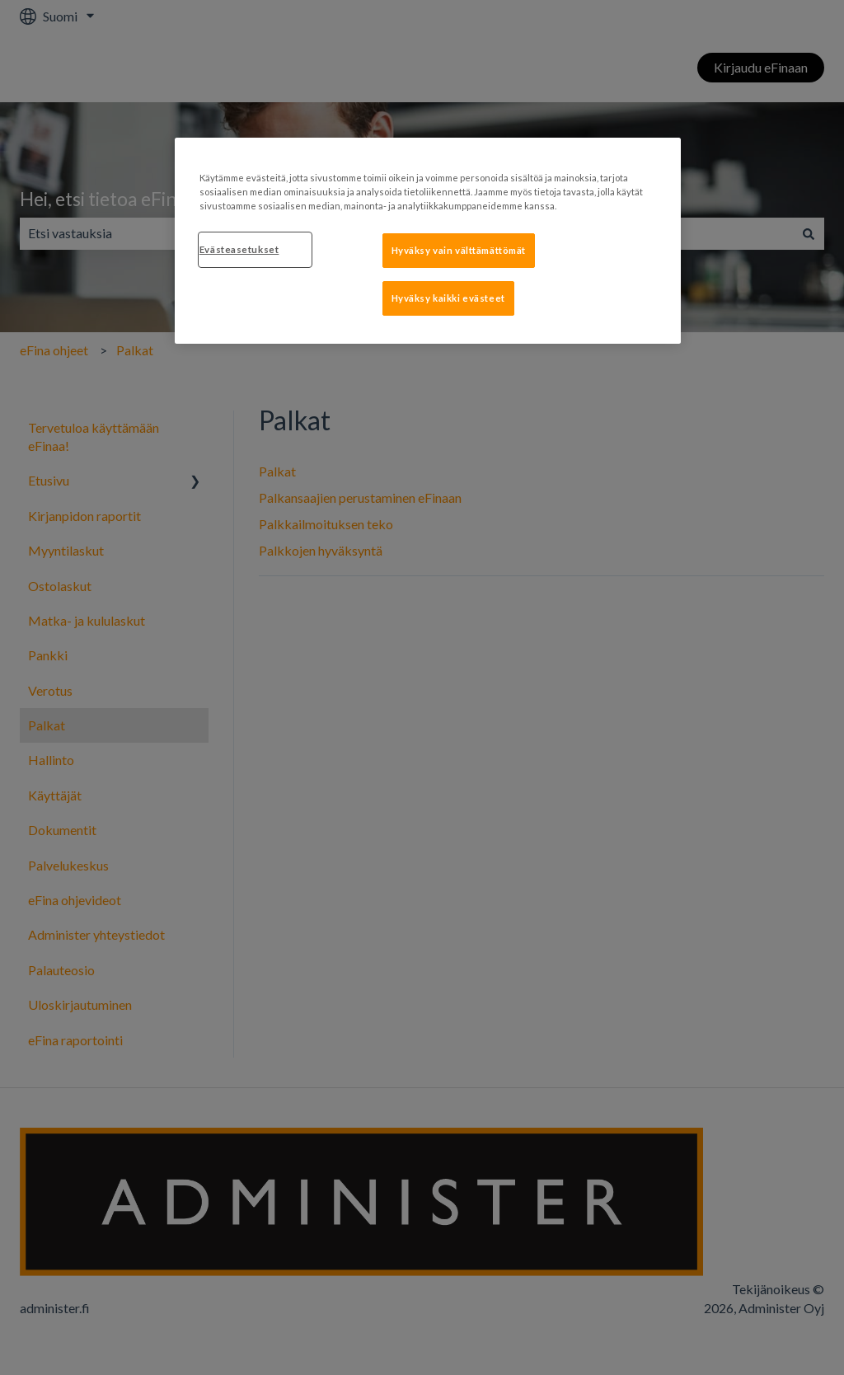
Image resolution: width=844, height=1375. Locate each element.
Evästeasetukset (239, 249)
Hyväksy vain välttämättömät (459, 250)
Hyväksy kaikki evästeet (448, 298)
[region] (428, 241)
